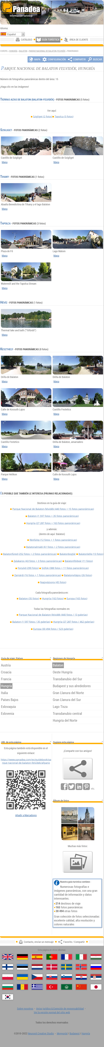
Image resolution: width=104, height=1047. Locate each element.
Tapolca (64, 116)
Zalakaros (38, 561)
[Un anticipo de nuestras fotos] (78, 862)
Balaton (23, 51)
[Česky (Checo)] (37, 977)
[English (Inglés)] (7, 957)
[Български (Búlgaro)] (7, 987)
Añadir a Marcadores (26, 815)
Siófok (65, 568)
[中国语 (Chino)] (81, 987)
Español (11, 34)
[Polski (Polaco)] (7, 977)
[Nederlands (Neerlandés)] (37, 967)
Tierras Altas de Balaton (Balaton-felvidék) (27, 99)
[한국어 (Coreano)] (7, 997)
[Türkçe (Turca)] (52, 987)
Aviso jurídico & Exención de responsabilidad (60, 1008)
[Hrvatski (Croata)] (81, 977)
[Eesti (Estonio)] (22, 967)
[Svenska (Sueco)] (66, 967)
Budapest (75, 1033)
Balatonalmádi (53, 547)
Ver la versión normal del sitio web (52, 1012)
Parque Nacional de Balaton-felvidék (47, 51)
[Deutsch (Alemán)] (22, 957)
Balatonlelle (91, 554)
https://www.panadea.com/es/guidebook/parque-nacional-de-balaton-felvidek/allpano (26, 761)
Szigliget (42, 116)
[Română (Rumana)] (22, 987)
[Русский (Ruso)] (96, 967)
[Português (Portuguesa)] (52, 957)
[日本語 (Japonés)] (96, 987)
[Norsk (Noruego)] (81, 967)
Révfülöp (53, 539)
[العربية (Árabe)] (66, 987)
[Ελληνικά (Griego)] (37, 987)
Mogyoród (62, 1033)
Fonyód (28, 568)
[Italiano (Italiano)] (81, 957)
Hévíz (3, 302)
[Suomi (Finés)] (7, 967)
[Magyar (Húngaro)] (96, 957)
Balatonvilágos (78, 575)
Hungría (13, 51)
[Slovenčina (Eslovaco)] (52, 977)
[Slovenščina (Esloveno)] (66, 977)
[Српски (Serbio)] (96, 977)
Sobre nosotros (25, 1008)
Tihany (4, 177)
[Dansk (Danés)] (52, 967)
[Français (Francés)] (66, 957)
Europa (77, 598)
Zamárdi (37, 575)
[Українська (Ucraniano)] (22, 977)
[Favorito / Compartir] (78, 768)
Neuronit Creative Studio (41, 1033)
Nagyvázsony (53, 582)
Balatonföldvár (79, 561)
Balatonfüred (30, 554)
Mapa (4, 162)
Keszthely (6, 349)
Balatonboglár (68, 554)
